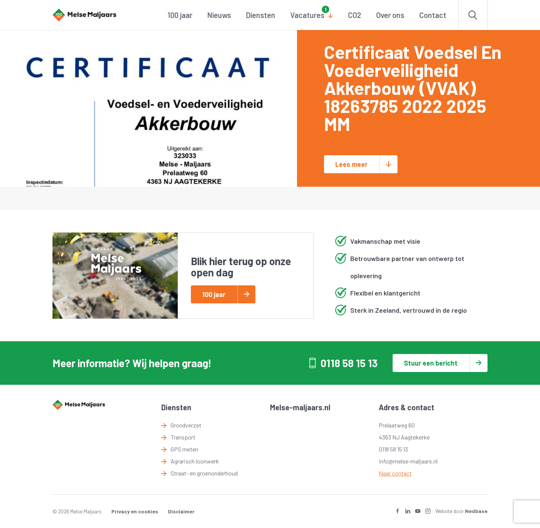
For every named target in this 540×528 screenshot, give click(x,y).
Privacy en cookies (134, 511)
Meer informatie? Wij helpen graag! (132, 363)
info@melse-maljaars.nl (408, 461)
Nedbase (476, 511)
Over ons (390, 15)
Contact (432, 15)
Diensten (260, 15)
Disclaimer (181, 511)
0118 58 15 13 (349, 363)
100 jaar (180, 15)
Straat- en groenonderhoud (204, 473)
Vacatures (307, 15)
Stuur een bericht (431, 363)
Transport (183, 437)
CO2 (354, 15)
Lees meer (351, 164)
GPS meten (184, 449)
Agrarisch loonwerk (195, 461)
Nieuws (219, 15)
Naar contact (395, 473)
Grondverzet (186, 425)
